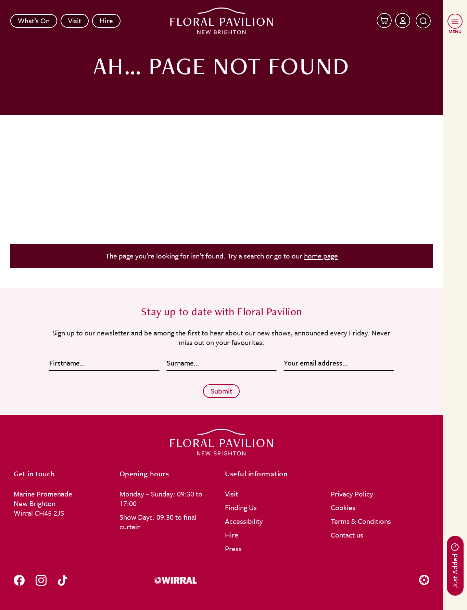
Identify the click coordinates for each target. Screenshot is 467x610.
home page (321, 256)
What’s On (34, 20)
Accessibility (244, 521)
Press (233, 548)
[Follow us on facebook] (19, 580)
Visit (74, 20)
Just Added (455, 565)
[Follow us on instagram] (41, 580)
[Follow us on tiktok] (62, 580)
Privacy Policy (352, 494)
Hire (106, 20)
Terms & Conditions (361, 521)
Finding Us (241, 507)
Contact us (347, 535)
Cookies (343, 507)
